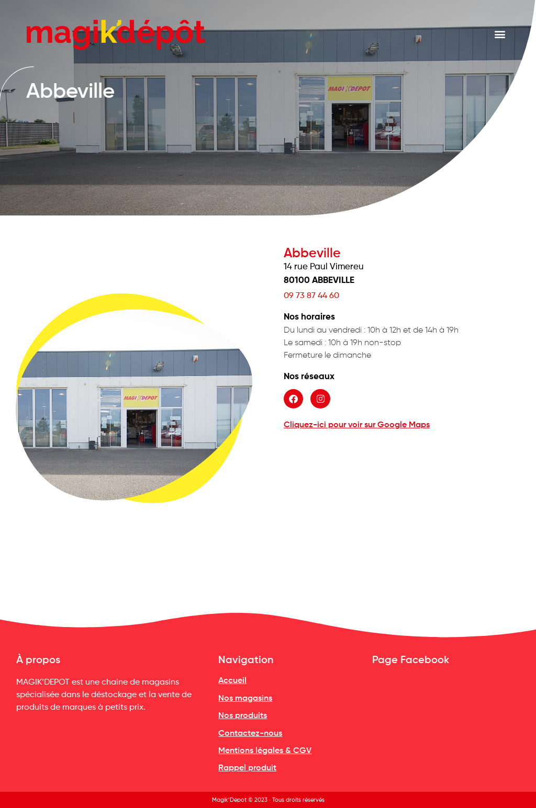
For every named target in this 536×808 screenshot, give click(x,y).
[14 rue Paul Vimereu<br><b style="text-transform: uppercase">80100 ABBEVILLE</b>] (402, 503)
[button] (500, 33)
